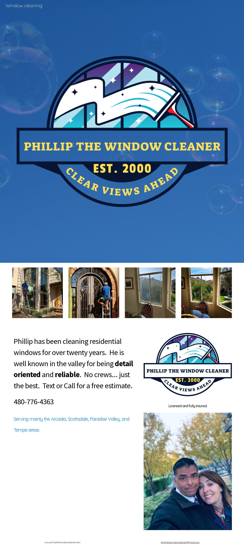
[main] (75, 371)
